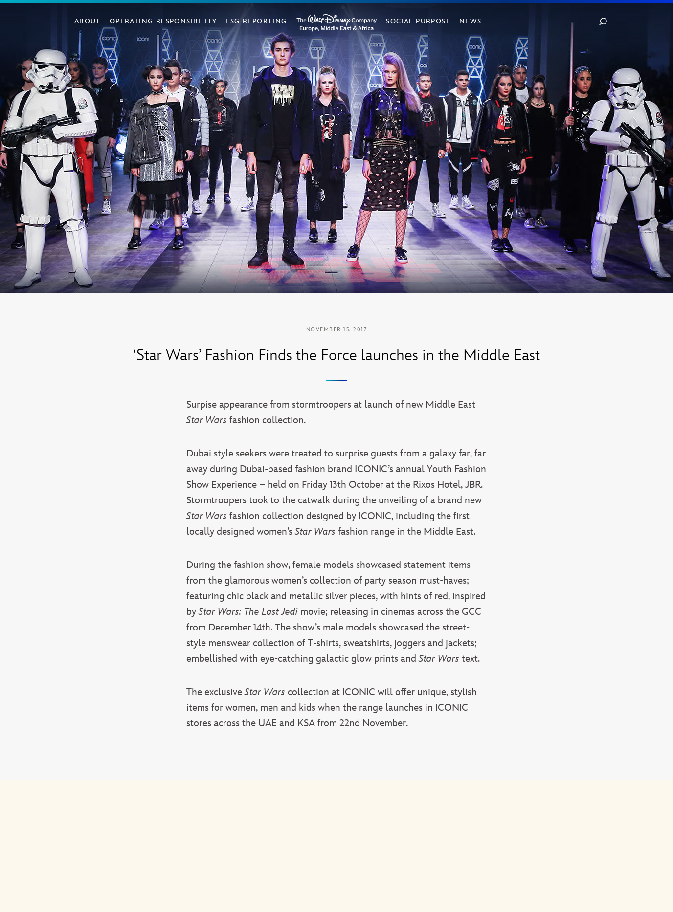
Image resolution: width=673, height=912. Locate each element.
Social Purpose (418, 21)
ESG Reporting (256, 21)
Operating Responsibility (163, 21)
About (87, 21)
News (470, 21)
